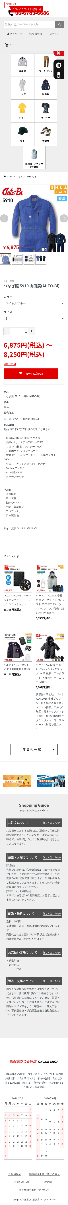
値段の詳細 (10, 364)
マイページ (14, 33)
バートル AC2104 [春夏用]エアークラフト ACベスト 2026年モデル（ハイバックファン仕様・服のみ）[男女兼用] (50, 604)
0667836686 (28, 13)
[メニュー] (58, 8)
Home (8, 177)
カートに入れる (30, 373)
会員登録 (35, 33)
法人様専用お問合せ (63, 69)
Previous (4, 218)
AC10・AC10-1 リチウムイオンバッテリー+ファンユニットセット (17, 600)
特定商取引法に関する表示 (44, 1174)
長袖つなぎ (31, 177)
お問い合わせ (21, 1182)
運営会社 (49, 1182)
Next (64, 218)
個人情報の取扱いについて (34, 1190)
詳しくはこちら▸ (52, 822)
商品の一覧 (32, 749)
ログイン (54, 33)
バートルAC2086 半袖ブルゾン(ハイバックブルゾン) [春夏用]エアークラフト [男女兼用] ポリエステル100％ (50, 673)
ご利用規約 (14, 1174)
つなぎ (19, 177)
